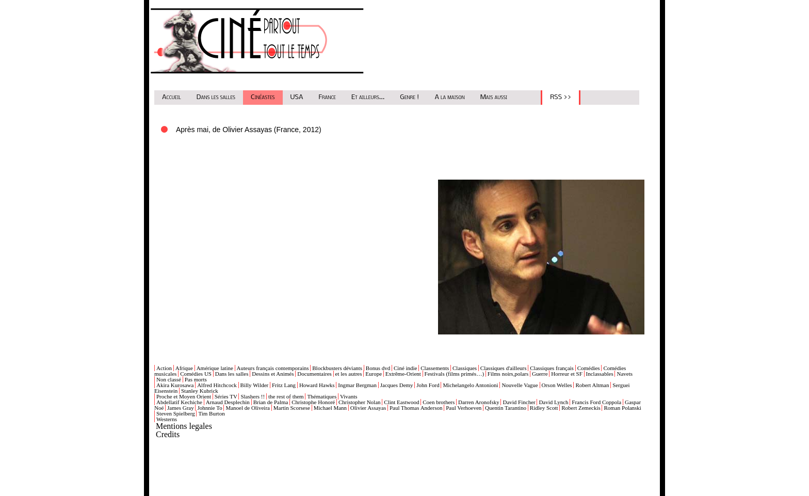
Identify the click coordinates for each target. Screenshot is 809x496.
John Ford (427, 385)
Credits (168, 434)
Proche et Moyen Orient (183, 396)
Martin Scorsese (291, 408)
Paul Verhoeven (463, 408)
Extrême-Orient (403, 374)
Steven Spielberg (175, 413)
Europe (373, 374)
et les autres (348, 374)
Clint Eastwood (401, 402)
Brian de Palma (270, 402)
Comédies (588, 368)
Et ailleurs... (367, 97)
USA (296, 97)
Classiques (464, 368)
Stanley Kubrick (199, 391)
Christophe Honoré (313, 402)
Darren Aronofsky (478, 402)
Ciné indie (405, 368)
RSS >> (560, 97)
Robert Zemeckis (580, 408)
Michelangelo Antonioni (470, 385)
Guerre (540, 374)
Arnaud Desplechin (228, 402)
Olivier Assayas (368, 408)
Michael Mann (330, 408)
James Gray (180, 408)
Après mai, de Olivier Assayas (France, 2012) (248, 129)
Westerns (166, 419)
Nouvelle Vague (519, 385)
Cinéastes (263, 97)
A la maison (449, 97)
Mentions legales (184, 426)
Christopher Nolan (359, 402)
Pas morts (196, 379)
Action (164, 368)
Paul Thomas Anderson (416, 408)
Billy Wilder (254, 385)
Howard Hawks (317, 385)
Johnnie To (209, 408)
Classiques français (552, 368)
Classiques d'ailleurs (503, 368)
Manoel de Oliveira (247, 408)
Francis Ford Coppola (596, 402)
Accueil (171, 97)
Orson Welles (557, 385)
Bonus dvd (378, 368)
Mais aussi (494, 97)
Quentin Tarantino (505, 408)
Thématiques (321, 396)
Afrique (184, 368)
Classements (434, 368)
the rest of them (286, 396)
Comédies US (196, 374)
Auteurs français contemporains (273, 368)
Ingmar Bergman (357, 385)
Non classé (168, 379)
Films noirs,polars (508, 374)
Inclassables (599, 374)
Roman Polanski (622, 408)
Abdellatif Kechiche (179, 402)
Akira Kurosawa (174, 385)
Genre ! (409, 97)
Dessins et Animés (273, 374)
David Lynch (553, 402)
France (327, 97)
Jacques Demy (396, 385)
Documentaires (314, 374)
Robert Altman (592, 385)
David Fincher (519, 402)
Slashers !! (252, 396)
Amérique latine (215, 368)
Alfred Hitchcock (217, 385)
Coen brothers (439, 402)
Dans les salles (216, 97)
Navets (625, 374)
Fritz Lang (284, 385)
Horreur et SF (567, 374)
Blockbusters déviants (337, 368)
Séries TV (226, 396)
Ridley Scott (544, 408)
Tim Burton (211, 413)
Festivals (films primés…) (454, 374)
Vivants (349, 396)
